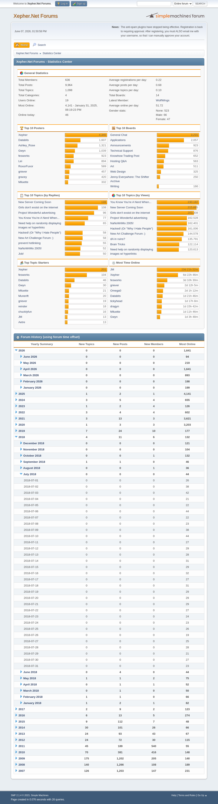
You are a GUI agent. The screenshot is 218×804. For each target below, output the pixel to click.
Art (112, 166)
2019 (22, 430)
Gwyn (22, 150)
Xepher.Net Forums (35, 16)
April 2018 (30, 684)
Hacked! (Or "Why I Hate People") (39, 232)
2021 (22, 418)
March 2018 (31, 690)
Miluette (23, 182)
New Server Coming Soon (34, 202)
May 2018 (29, 678)
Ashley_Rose (26, 145)
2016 (22, 715)
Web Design (118, 171)
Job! (21, 253)
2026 (22, 350)
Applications (118, 140)
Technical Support (121, 150)
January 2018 (32, 703)
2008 (22, 764)
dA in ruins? (117, 239)
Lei (20, 161)
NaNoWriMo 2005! (30, 248)
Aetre (21, 322)
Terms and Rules (186, 795)
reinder (22, 306)
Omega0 (115, 290)
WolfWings (162, 100)
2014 (22, 727)
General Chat (118, 134)
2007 (22, 770)
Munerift (23, 296)
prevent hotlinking (29, 243)
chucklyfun (25, 311)
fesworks (24, 155)
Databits (23, 140)
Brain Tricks (117, 244)
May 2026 (29, 362)
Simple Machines (40, 795)
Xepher (22, 134)
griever (22, 171)
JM (20, 316)
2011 (22, 746)
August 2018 (31, 468)
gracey (22, 177)
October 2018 (32, 455)
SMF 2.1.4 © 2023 (20, 795)
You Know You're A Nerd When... (38, 217)
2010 (22, 752)
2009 (22, 758)
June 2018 (30, 672)
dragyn (114, 306)
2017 (22, 709)
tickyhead (116, 301)
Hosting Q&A (118, 161)
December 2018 (33, 443)
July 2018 (29, 474)
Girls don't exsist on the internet (38, 207)
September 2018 (34, 461)
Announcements (120, 145)
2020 (22, 424)
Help (173, 795)
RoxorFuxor (25, 166)
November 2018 (33, 449)
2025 (22, 393)
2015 (22, 721)
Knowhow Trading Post (124, 155)
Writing (114, 186)
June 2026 (30, 356)
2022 (22, 412)
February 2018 (33, 696)
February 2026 (33, 381)
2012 (22, 740)
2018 (22, 437)
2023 (22, 406)
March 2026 (31, 375)
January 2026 (32, 387)
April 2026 (30, 369)
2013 (22, 733)
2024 (22, 400)
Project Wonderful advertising (36, 212)
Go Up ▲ (202, 795)
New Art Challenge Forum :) (35, 237)
